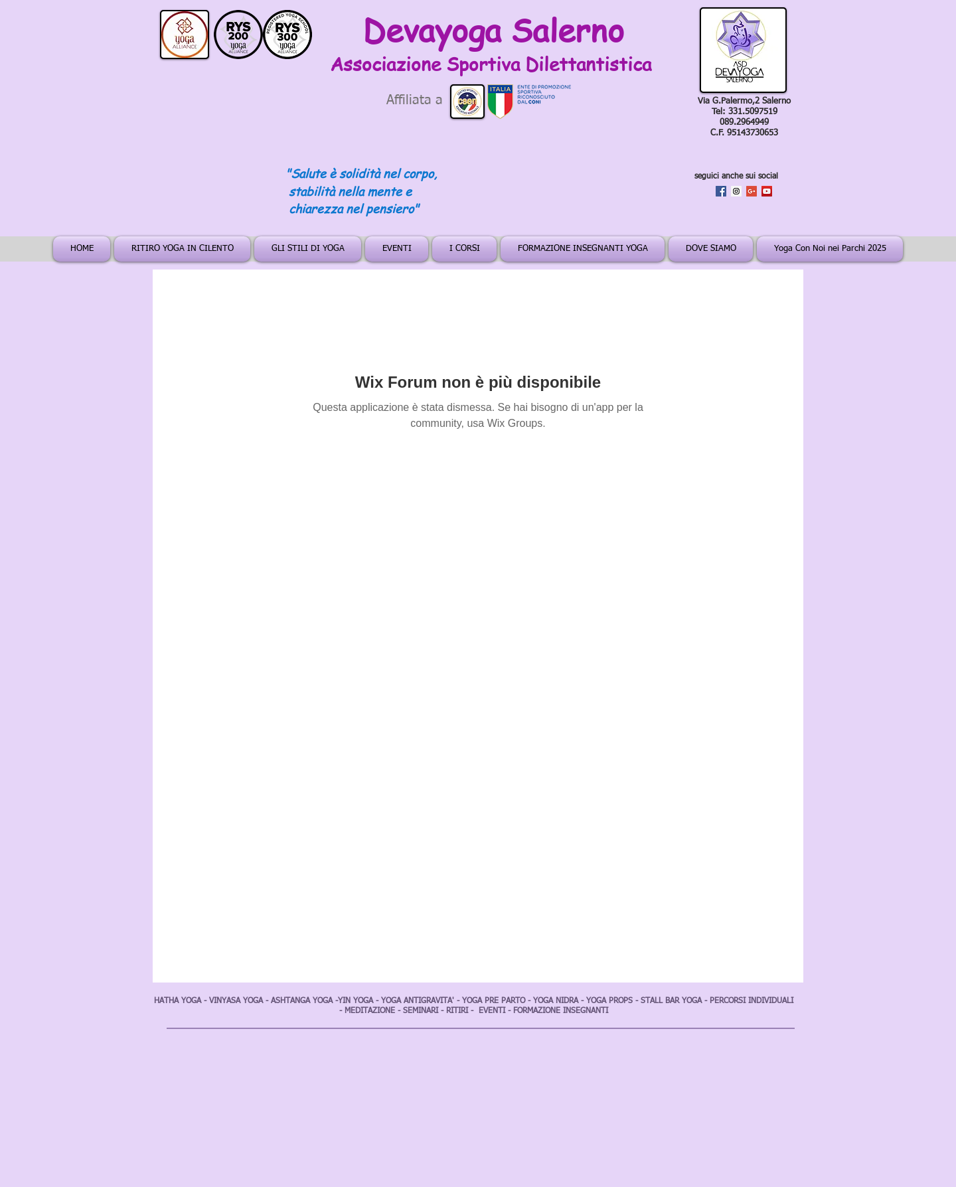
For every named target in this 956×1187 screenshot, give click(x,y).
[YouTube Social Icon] (766, 191)
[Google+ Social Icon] (751, 191)
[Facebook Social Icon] (721, 191)
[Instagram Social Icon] (736, 191)
